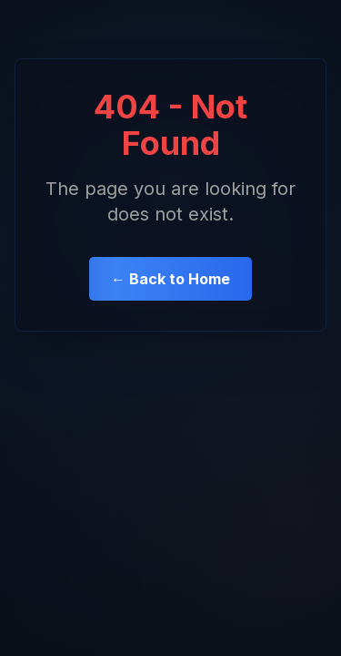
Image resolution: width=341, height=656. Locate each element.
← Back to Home (170, 279)
